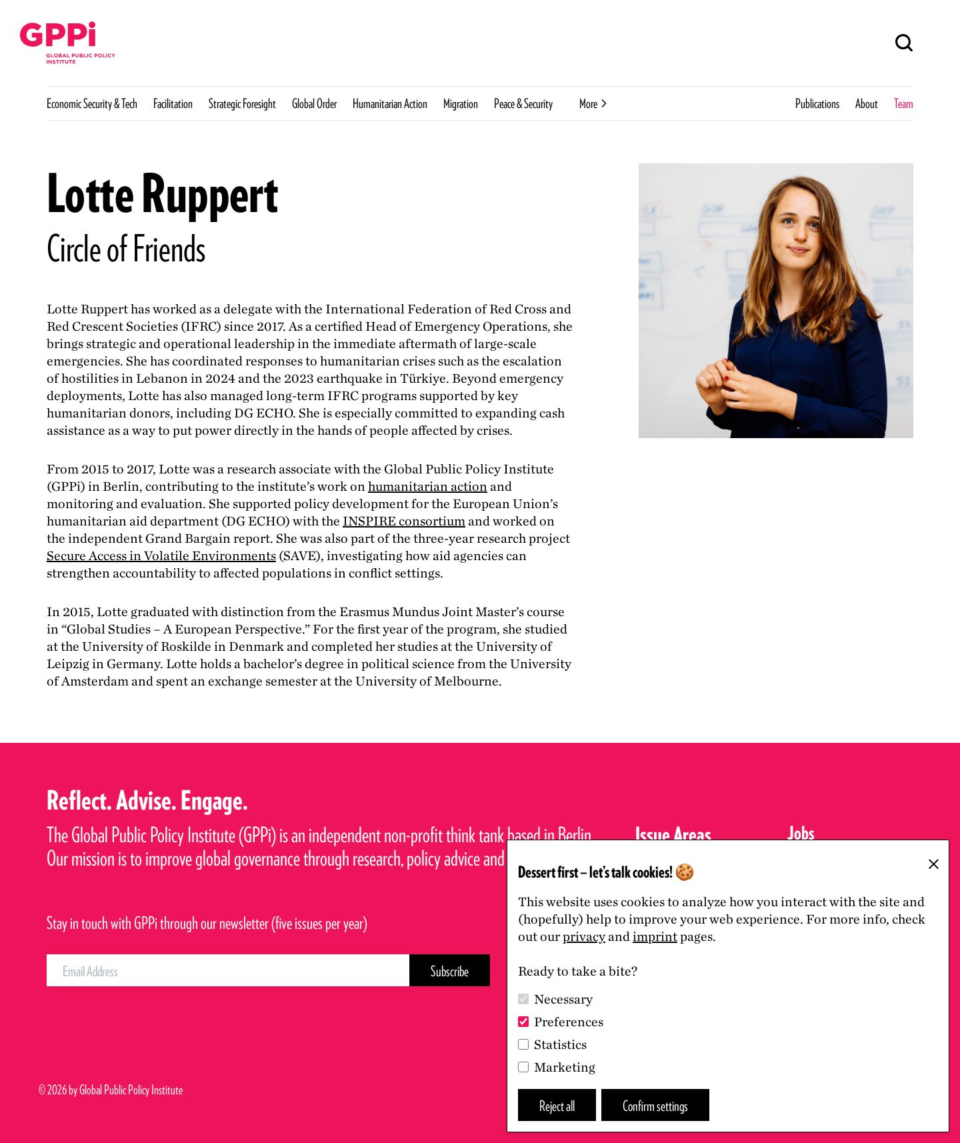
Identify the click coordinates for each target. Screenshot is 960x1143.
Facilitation (173, 103)
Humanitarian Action (390, 103)
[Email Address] (228, 970)
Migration (460, 103)
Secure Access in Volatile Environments (161, 555)
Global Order (314, 103)
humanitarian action (427, 486)
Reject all (557, 1105)
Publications (817, 103)
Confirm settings (655, 1105)
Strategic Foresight (242, 103)
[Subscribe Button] (449, 970)
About (866, 103)
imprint (655, 936)
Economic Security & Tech (92, 103)
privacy (584, 936)
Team (903, 103)
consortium (404, 521)
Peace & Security (523, 103)
